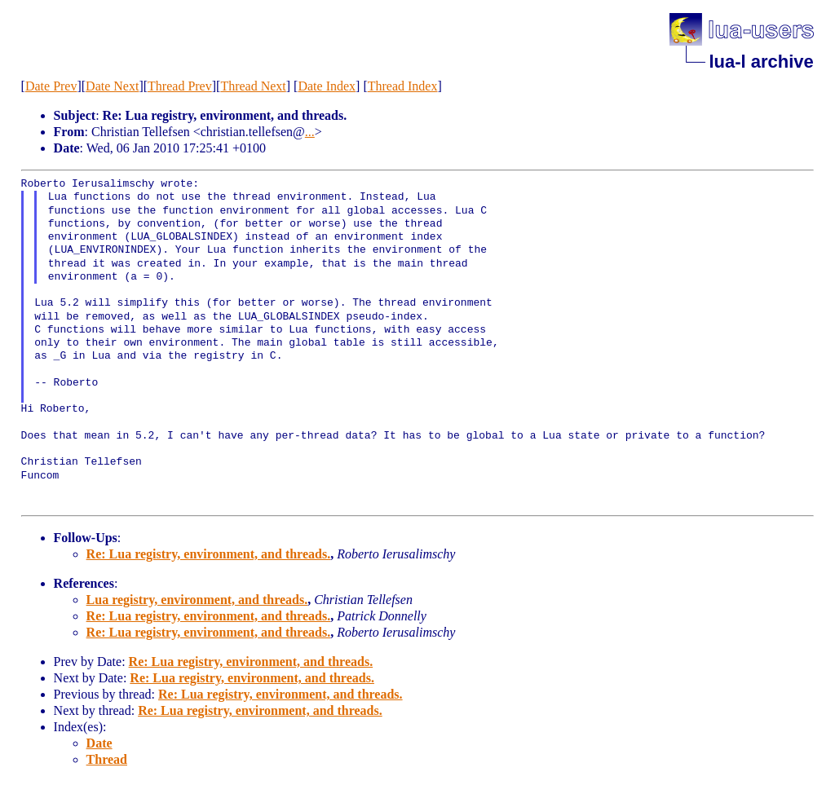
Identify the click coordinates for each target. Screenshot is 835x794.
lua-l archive (761, 61)
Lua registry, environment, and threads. (197, 600)
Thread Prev (180, 86)
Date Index (327, 86)
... (310, 132)
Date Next (112, 86)
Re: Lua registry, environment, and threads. (208, 554)
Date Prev (51, 86)
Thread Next (252, 86)
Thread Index (403, 86)
